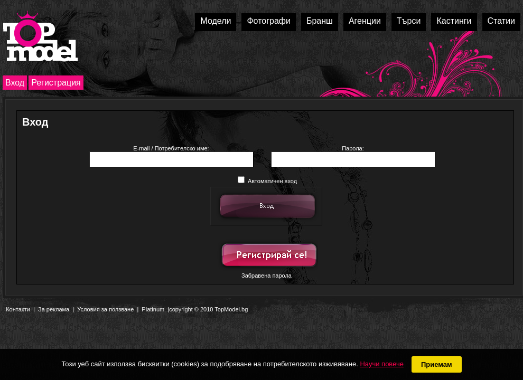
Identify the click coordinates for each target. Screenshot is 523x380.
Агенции (365, 20)
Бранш (319, 20)
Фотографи (269, 20)
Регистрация (56, 82)
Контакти (18, 309)
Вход (14, 82)
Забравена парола (266, 275)
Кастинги (453, 20)
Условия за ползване (105, 309)
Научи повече (381, 364)
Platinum (153, 309)
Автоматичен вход (267, 181)
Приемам (436, 364)
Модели (215, 20)
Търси (409, 20)
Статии (501, 20)
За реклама (53, 309)
